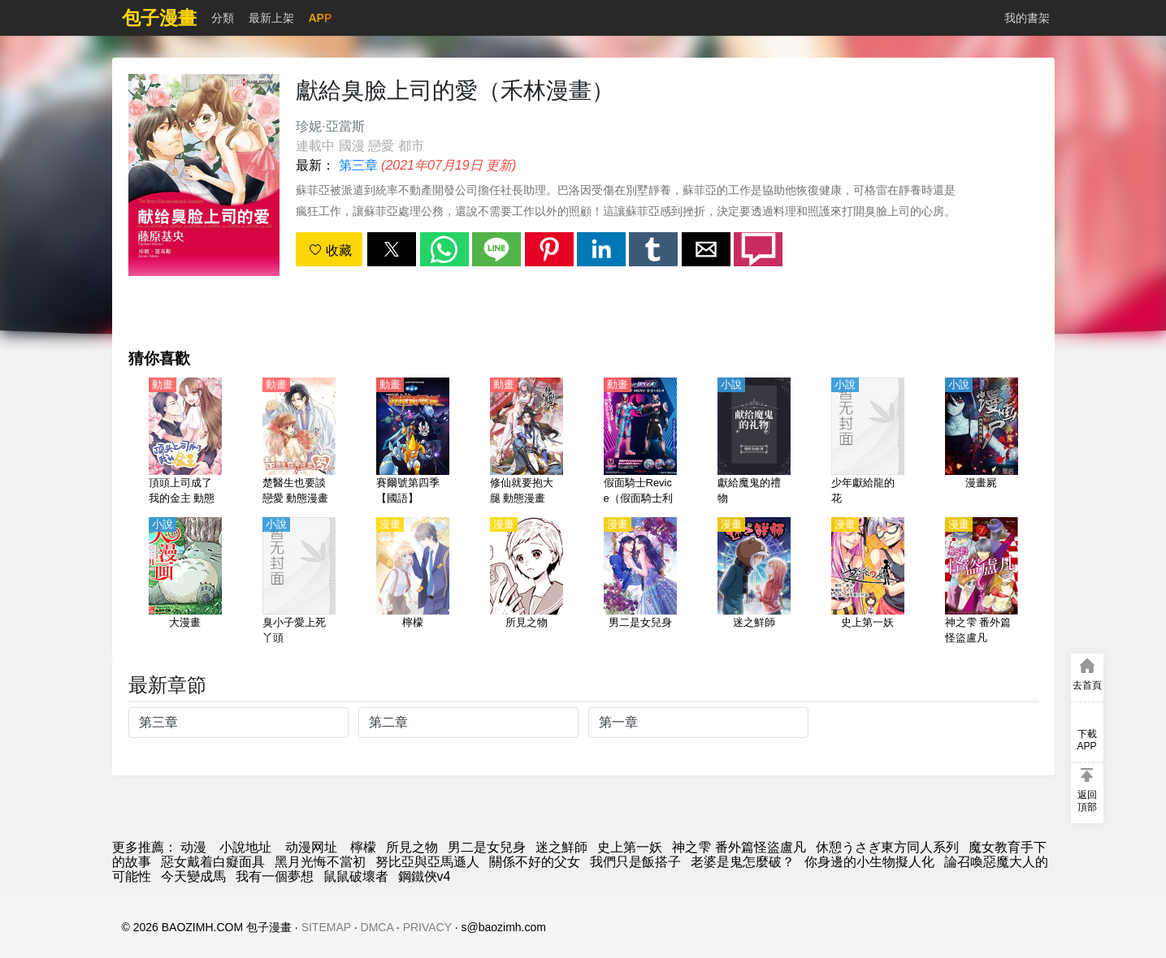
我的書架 (1027, 17)
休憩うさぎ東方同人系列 (887, 847)
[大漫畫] (185, 582)
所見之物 (412, 847)
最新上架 (271, 17)
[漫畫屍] (981, 442)
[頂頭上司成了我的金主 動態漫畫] (185, 442)
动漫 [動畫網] (193, 847)
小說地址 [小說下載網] (245, 847)
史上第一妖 (629, 847)
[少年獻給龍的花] (867, 442)
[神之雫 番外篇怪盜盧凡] (981, 582)
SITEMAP (326, 927)
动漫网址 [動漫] (311, 847)
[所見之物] (526, 582)
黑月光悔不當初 (320, 862)
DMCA (377, 927)
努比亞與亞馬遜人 (427, 862)
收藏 (330, 250)
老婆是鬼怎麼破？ (743, 862)
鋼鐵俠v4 (424, 876)
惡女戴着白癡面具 (213, 862)
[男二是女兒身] (640, 582)
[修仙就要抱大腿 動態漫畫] (526, 442)
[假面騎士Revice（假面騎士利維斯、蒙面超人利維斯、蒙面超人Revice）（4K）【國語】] (640, 442)
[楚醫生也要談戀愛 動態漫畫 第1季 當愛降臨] (299, 442)
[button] (391, 249)
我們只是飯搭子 (635, 862)
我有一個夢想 (275, 876)
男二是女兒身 (487, 847)
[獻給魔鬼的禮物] (754, 442)
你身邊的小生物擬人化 (869, 862)
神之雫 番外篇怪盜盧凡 (738, 847)
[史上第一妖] (867, 582)
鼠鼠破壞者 (355, 876)
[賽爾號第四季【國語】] (412, 442)
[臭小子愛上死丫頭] (299, 582)
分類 (222, 17)
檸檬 (363, 847)
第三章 (358, 165)
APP (320, 17)
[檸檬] (412, 582)
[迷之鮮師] (754, 582)
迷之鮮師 (561, 847)
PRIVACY (427, 927)
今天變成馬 (193, 876)
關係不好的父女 (534, 862)
